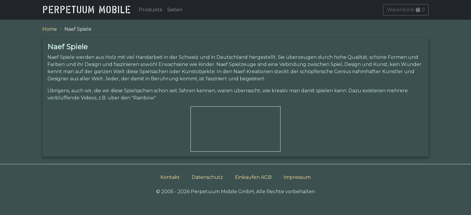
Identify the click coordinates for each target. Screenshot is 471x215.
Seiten (174, 10)
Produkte (150, 10)
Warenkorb (406, 10)
